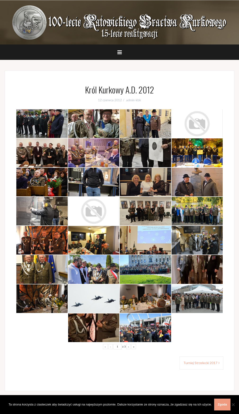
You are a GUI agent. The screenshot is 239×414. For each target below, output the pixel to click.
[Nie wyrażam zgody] (233, 404)
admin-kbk (133, 100)
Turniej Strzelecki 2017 (200, 363)
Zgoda (222, 404)
